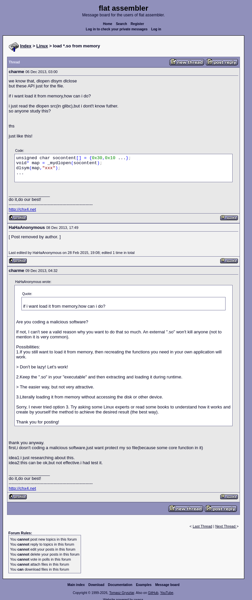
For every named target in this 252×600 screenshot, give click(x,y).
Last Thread (203, 526)
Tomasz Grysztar (121, 593)
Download (96, 585)
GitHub (153, 593)
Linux (42, 45)
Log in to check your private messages (117, 29)
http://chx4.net (22, 209)
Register (137, 24)
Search (121, 24)
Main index (76, 585)
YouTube (166, 593)
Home (107, 24)
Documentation (120, 585)
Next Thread (225, 526)
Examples (144, 585)
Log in (156, 29)
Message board (167, 585)
